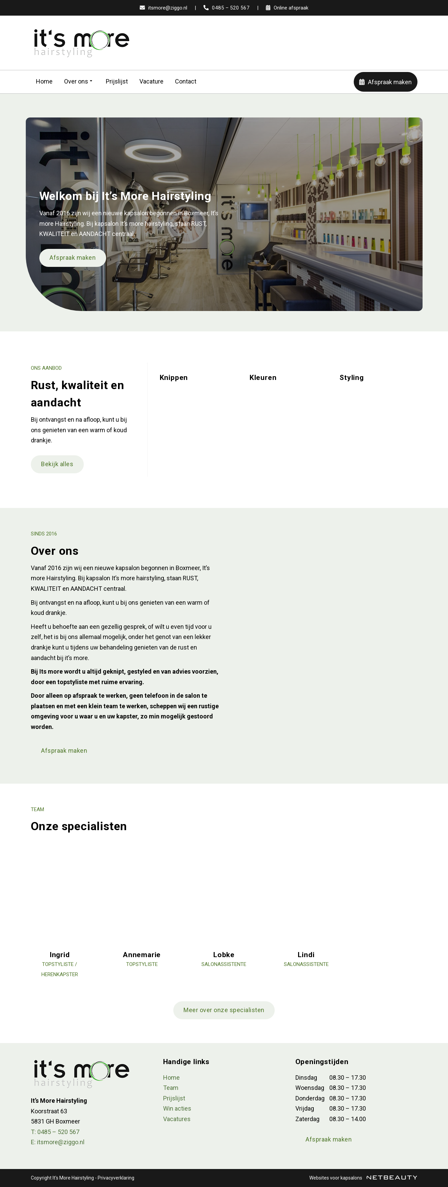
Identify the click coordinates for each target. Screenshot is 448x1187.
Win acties (177, 1108)
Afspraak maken (385, 82)
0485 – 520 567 (226, 8)
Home (44, 81)
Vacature (151, 81)
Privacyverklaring (116, 1178)
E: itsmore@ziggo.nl (57, 1142)
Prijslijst (117, 81)
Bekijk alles (57, 464)
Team (170, 1087)
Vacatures (177, 1118)
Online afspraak (287, 8)
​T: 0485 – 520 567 (55, 1131)
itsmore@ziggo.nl (163, 8)
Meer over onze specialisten (224, 1009)
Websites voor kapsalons (363, 1178)
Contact (185, 81)
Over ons (79, 81)
